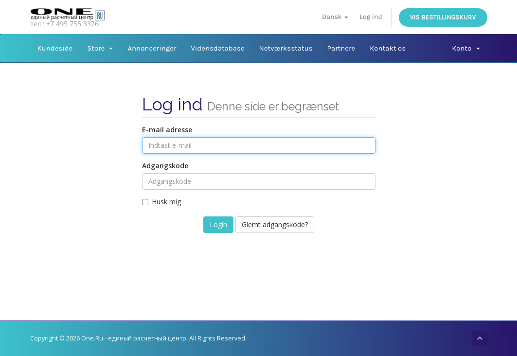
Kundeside (55, 48)
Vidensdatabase (217, 48)
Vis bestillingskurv (443, 17)
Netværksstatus (286, 48)
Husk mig (161, 201)
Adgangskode (165, 165)
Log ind (370, 17)
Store (100, 48)
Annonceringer (151, 48)
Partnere (341, 48)
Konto (466, 48)
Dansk (335, 17)
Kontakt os (388, 48)
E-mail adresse (167, 129)
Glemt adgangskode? (275, 224)
